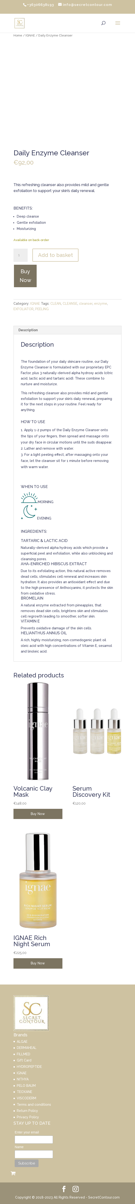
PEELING (42, 309)
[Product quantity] (20, 255)
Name (19, 1147)
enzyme (100, 303)
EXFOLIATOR (23, 309)
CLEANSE (70, 303)
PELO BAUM (26, 1086)
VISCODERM (26, 1098)
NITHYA (23, 1079)
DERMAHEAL (26, 1048)
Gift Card (24, 1060)
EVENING (44, 518)
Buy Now (25, 275)
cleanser (85, 303)
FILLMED (23, 1054)
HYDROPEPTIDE (29, 1067)
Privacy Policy (28, 1117)
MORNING (45, 502)
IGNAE (30, 35)
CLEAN (55, 303)
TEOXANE (24, 1092)
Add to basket (55, 255)
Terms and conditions (34, 1104)
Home (17, 35)
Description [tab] (28, 330)
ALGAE (22, 1041)
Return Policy (27, 1111)
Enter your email (27, 1132)
